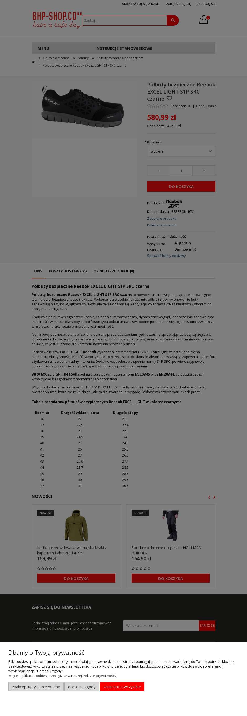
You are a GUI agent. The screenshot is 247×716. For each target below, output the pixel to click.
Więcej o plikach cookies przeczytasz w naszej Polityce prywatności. (62, 675)
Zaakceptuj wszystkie (122, 686)
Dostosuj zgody (81, 686)
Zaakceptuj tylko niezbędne (36, 686)
